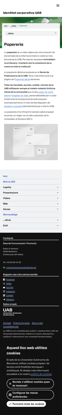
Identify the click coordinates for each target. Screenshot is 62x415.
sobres (7, 95)
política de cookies (41, 374)
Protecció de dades (21, 323)
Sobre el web (37, 323)
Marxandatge (10, 214)
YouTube (9, 287)
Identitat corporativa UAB (22, 13)
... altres (31, 34)
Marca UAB (9, 181)
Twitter (9, 283)
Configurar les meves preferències (23, 394)
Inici (5, 176)
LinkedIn (9, 295)
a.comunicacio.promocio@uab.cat (21, 267)
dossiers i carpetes (13, 106)
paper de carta (45, 92)
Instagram (10, 291)
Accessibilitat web (11, 326)
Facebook (10, 279)
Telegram (10, 299)
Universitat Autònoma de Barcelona (15, 5)
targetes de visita (20, 95)
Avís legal (7, 323)
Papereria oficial (22, 79)
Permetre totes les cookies (26, 404)
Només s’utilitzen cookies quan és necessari (29, 383)
